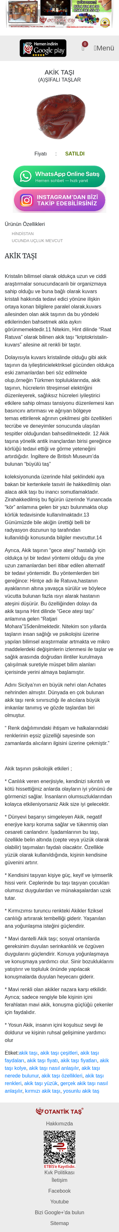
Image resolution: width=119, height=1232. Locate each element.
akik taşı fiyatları (79, 1060)
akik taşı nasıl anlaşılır (54, 1068)
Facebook (59, 1191)
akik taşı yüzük (40, 1083)
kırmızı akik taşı (42, 1091)
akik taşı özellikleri (62, 1075)
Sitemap (59, 1223)
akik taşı (28, 1053)
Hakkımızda (59, 1123)
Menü (104, 48)
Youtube (59, 1201)
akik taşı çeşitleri (58, 1053)
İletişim (60, 1180)
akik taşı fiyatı (42, 1060)
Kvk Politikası (59, 1172)
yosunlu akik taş (81, 1091)
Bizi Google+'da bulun (59, 1212)
